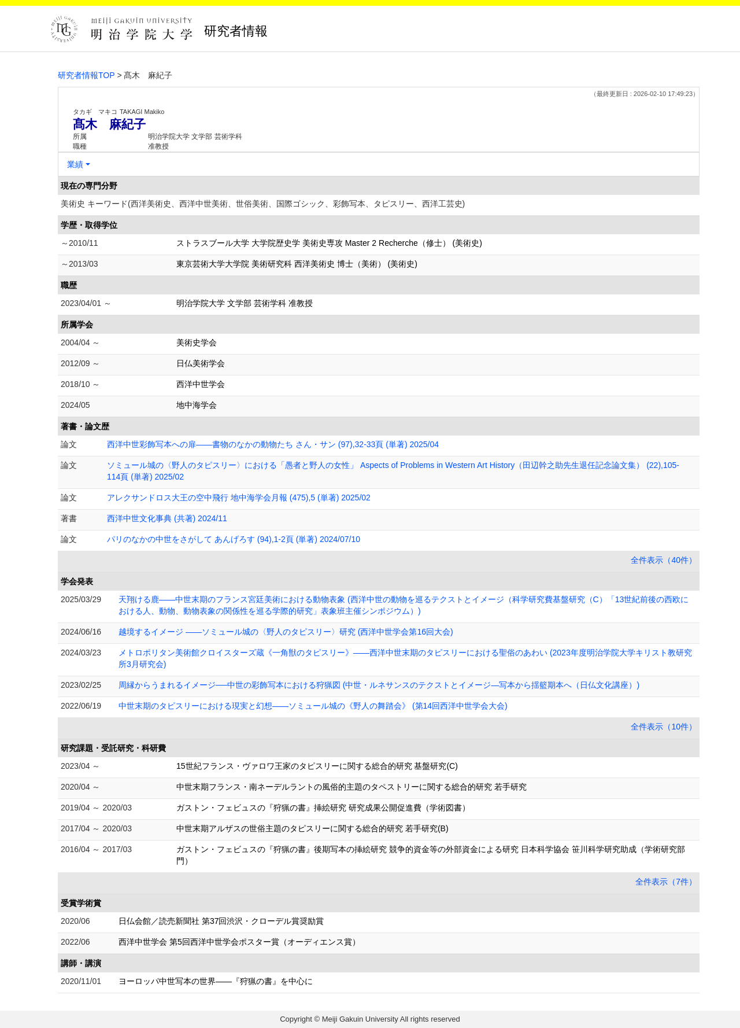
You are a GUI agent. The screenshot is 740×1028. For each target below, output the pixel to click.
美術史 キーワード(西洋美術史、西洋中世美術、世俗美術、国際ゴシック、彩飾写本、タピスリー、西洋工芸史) (263, 203)
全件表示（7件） (666, 881)
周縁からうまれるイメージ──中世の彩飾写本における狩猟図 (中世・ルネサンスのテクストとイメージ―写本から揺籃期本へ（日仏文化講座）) (379, 685)
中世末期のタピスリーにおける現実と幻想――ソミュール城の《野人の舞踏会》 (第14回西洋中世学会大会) (313, 705)
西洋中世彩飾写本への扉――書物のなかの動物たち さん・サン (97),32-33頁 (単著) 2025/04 (273, 444)
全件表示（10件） (664, 726)
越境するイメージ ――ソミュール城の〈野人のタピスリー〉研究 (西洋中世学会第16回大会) (286, 631)
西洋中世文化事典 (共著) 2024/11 (167, 518)
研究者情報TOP (86, 75)
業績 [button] (75, 164)
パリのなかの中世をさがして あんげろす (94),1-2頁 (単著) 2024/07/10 (233, 539)
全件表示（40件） (664, 560)
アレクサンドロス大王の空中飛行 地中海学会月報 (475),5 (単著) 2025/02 (239, 497)
